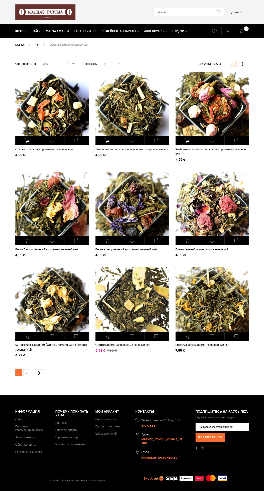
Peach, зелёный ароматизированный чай (202, 345)
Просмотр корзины (107, 426)
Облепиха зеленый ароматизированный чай (44, 149)
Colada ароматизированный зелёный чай (122, 345)
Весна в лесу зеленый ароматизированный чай (126, 249)
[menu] (110, 31)
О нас (19, 419)
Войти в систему (106, 419)
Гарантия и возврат (68, 437)
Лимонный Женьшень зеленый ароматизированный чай (131, 149)
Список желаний (106, 434)
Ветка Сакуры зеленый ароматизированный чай (46, 249)
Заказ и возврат (25, 437)
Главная (20, 44)
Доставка (61, 423)
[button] (236, 12)
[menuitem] (21, 31)
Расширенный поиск (28, 452)
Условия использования (70, 444)
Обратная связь (25, 445)
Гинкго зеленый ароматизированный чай (202, 249)
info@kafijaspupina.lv (160, 458)
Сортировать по (25, 63)
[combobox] (189, 12)
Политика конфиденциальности (29, 428)
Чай (37, 44)
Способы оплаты (66, 430)
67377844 (148, 426)
